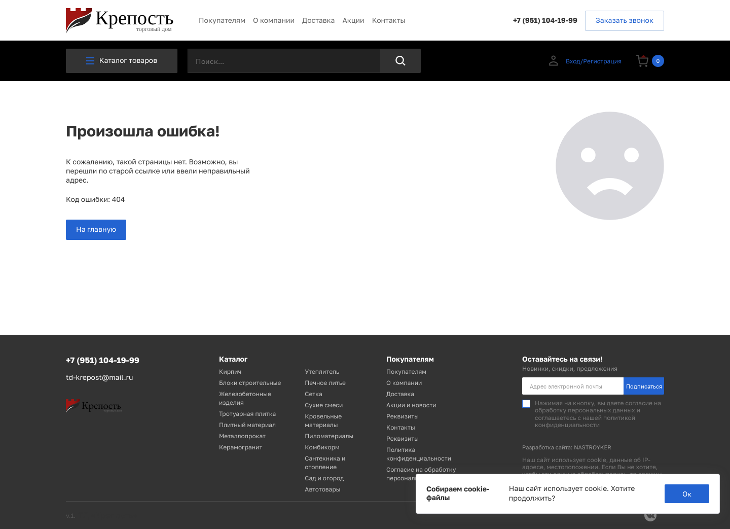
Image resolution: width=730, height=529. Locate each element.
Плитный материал (247, 425)
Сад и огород (324, 478)
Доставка (318, 20)
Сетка (313, 394)
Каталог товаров (121, 60)
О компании (274, 20)
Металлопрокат (242, 436)
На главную (96, 229)
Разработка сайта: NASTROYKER (566, 447)
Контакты (389, 20)
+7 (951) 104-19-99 (545, 20)
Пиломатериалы (329, 436)
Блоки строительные (250, 382)
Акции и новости (411, 405)
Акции (353, 20)
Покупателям (222, 20)
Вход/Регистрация (584, 60)
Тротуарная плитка (247, 413)
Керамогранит (240, 447)
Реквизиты (402, 416)
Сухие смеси (324, 405)
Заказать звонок (624, 20)
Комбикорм (322, 447)
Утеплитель (322, 371)
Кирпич (230, 371)
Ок (686, 493)
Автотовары (322, 489)
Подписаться (644, 386)
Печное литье (325, 382)
